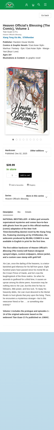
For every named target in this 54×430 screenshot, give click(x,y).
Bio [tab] (19, 212)
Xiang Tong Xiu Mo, (13, 37)
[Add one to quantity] (16, 175)
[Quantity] (12, 175)
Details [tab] (28, 212)
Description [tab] (8, 212)
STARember (29, 37)
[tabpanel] (27, 272)
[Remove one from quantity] (8, 175)
